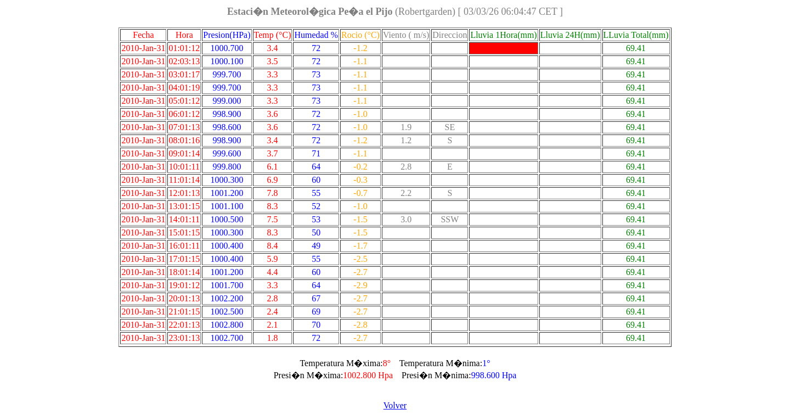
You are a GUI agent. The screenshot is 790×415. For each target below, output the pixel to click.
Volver (395, 405)
